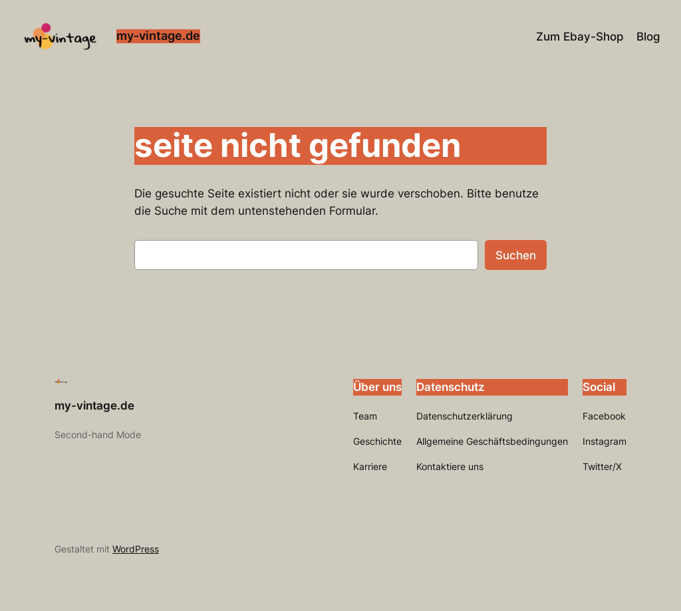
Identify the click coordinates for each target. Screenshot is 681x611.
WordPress (135, 548)
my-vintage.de (158, 36)
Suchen (515, 255)
